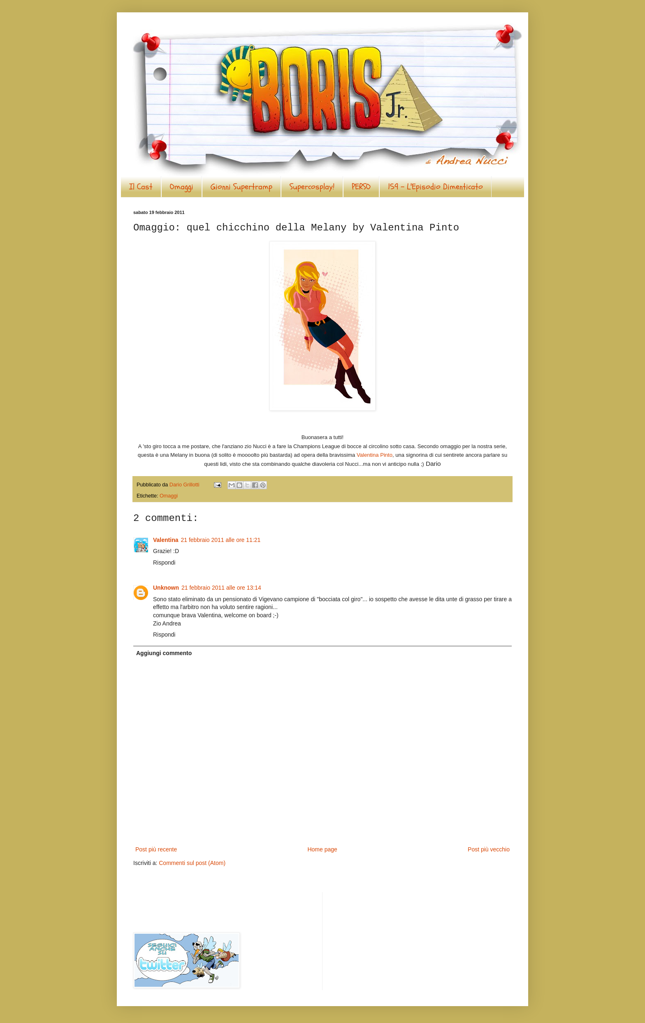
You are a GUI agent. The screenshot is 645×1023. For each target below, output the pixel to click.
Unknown (166, 587)
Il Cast (141, 186)
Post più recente (156, 849)
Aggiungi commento (164, 653)
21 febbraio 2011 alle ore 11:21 (220, 540)
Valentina (165, 540)
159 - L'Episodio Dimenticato (435, 186)
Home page (322, 849)
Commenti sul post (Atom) (192, 863)
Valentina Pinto (374, 455)
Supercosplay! (312, 186)
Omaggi (181, 186)
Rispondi (164, 562)
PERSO (361, 186)
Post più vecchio (489, 849)
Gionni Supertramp (241, 186)
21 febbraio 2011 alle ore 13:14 (221, 587)
